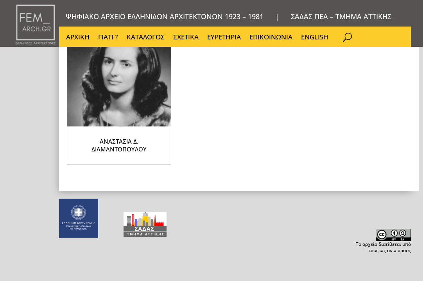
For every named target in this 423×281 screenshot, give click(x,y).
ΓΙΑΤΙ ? (108, 37)
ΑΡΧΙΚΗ (78, 37)
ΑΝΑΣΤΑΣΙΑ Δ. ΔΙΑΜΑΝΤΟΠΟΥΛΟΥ (145, 193)
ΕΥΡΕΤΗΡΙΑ (224, 37)
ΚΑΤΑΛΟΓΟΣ (146, 37)
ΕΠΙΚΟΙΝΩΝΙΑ (270, 37)
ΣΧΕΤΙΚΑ (186, 37)
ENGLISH (314, 37)
